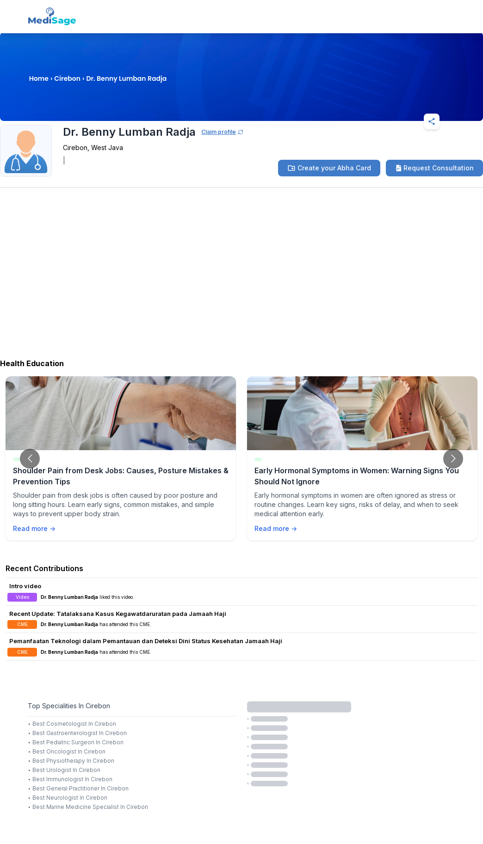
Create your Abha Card (329, 168)
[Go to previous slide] (30, 459)
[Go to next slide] (453, 459)
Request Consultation (434, 168)
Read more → (34, 528)
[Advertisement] (241, 280)
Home (39, 78)
